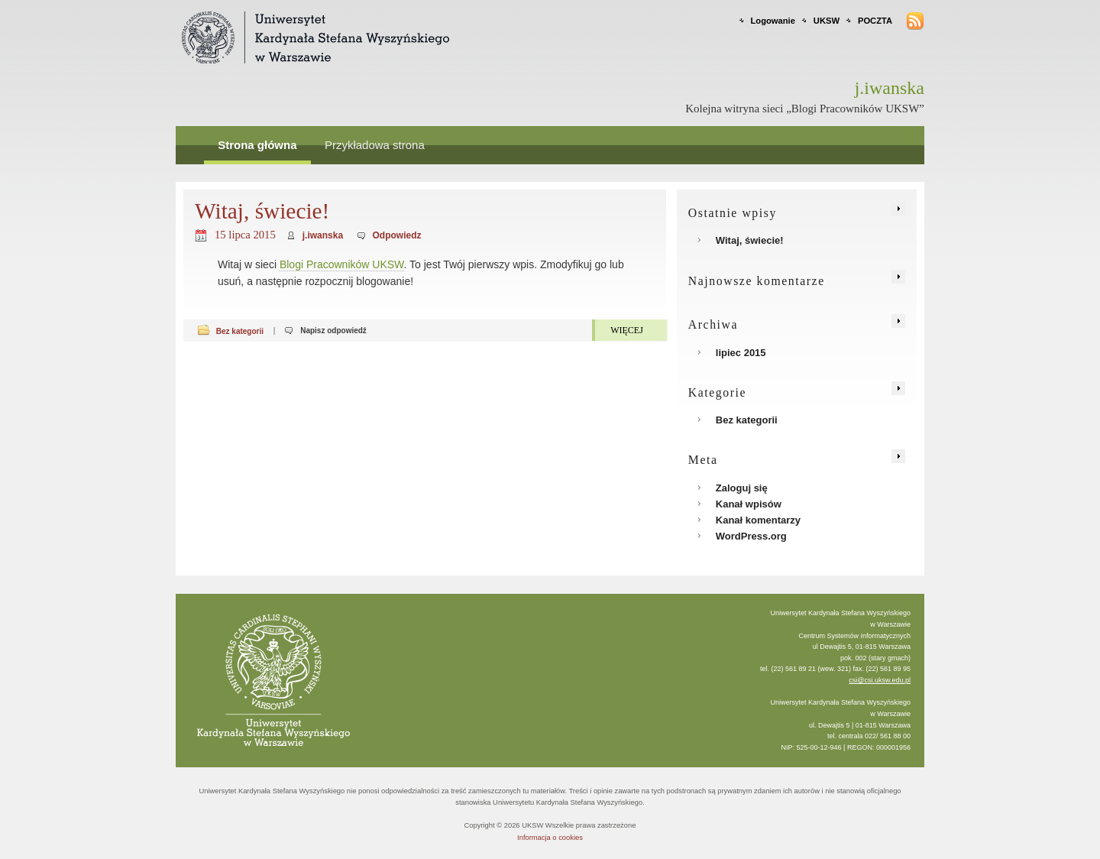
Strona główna (257, 144)
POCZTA (875, 20)
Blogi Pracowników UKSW (342, 264)
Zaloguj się (742, 488)
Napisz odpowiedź (333, 330)
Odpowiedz (397, 235)
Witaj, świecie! (262, 211)
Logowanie (773, 20)
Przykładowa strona (375, 144)
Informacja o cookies (550, 837)
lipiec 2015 (741, 352)
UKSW (827, 20)
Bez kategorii (240, 330)
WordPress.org (751, 536)
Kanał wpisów (748, 504)
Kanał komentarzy (758, 520)
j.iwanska (322, 235)
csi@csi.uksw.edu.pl (880, 680)
